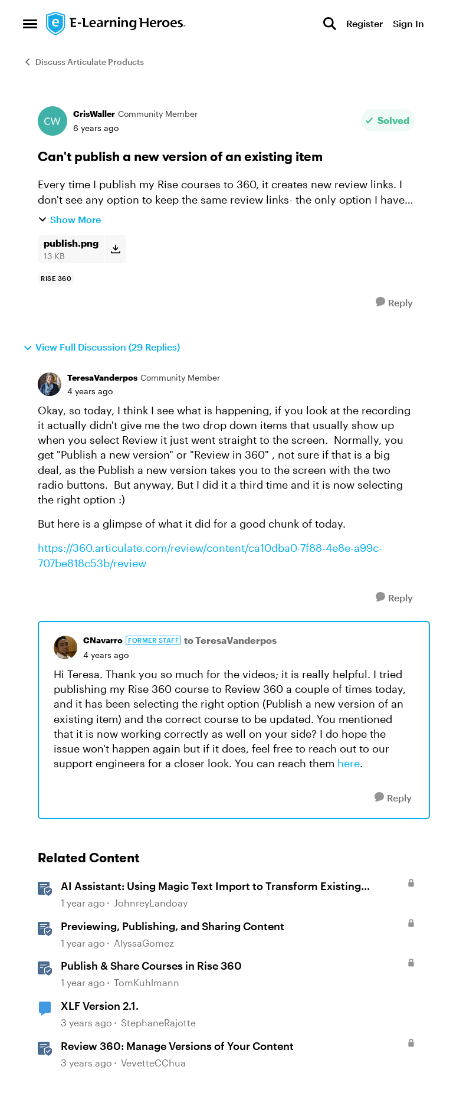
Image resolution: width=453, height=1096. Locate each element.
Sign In (408, 23)
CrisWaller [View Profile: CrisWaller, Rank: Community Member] (94, 114)
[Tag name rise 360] (56, 278)
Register (364, 23)
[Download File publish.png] (115, 249)
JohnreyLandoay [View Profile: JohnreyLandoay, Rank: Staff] (151, 902)
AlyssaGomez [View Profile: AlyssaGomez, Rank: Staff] (144, 942)
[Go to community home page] (116, 23)
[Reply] (394, 302)
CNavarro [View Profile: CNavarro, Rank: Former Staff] (103, 640)
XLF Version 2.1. (100, 1005)
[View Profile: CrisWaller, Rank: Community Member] (52, 121)
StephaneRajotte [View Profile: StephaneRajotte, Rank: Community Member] (158, 1022)
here (348, 763)
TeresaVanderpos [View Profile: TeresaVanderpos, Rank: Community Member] (102, 377)
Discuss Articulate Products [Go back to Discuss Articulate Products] (83, 62)
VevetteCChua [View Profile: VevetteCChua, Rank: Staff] (153, 1062)
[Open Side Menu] (30, 23)
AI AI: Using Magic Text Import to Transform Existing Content (211, 886)
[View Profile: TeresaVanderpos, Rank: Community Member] (49, 384)
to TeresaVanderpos (230, 640)
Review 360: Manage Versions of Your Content (177, 1045)
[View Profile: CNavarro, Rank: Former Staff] (65, 647)
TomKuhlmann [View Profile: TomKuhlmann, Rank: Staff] (146, 983)
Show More (69, 219)
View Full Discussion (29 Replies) (101, 347)
